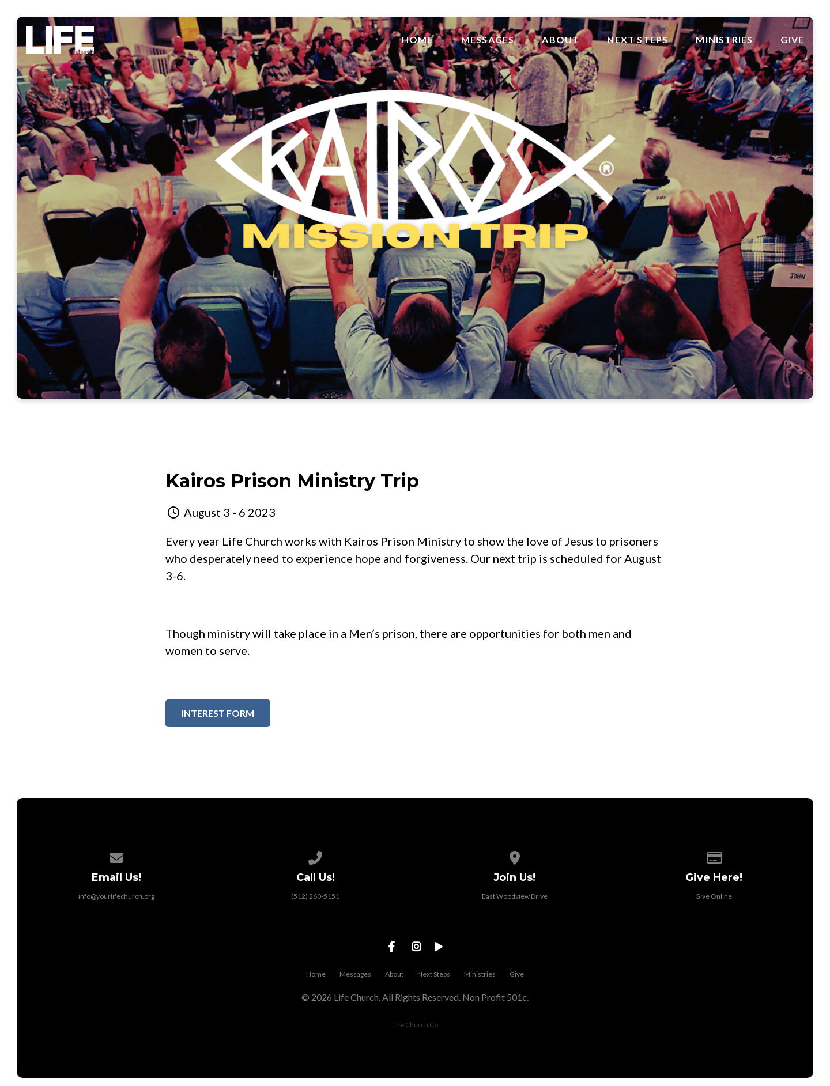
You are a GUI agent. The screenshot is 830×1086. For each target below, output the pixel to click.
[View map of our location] (515, 856)
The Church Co (415, 1024)
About (560, 39)
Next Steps (637, 39)
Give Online (713, 896)
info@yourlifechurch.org (116, 896)
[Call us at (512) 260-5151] (315, 856)
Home (417, 39)
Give (792, 39)
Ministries (724, 39)
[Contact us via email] (116, 856)
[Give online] (714, 856)
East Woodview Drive (515, 896)
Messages (488, 39)
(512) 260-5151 (315, 896)
